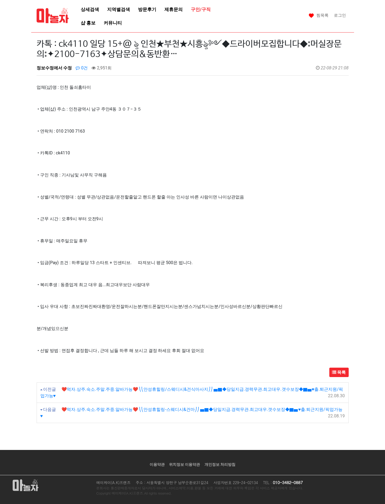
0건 (82, 67)
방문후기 (147, 9)
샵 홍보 (88, 23)
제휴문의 (173, 9)
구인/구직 (201, 9)
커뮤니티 (113, 23)
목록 (339, 372)
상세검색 (90, 9)
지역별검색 (118, 9)
